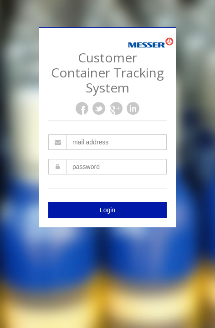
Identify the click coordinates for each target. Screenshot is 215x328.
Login (107, 210)
